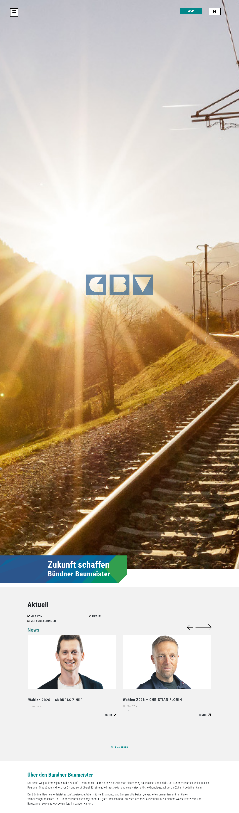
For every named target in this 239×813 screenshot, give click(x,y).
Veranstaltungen (43, 621)
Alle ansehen (119, 747)
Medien (97, 616)
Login (191, 10)
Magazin (36, 616)
